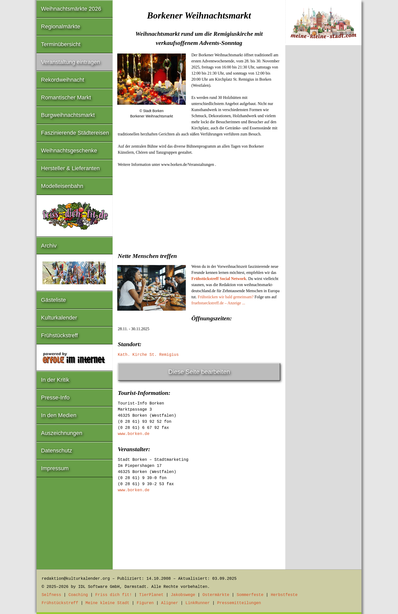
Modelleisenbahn (62, 186)
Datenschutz (56, 450)
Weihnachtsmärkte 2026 (71, 9)
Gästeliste (53, 300)
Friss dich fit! (113, 595)
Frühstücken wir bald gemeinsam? (226, 297)
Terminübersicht (60, 44)
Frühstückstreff (59, 335)
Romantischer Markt (66, 97)
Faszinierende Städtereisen (75, 133)
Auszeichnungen (61, 433)
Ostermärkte (216, 595)
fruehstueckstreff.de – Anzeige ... (218, 303)
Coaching (78, 595)
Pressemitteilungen (239, 603)
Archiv (49, 245)
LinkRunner (198, 603)
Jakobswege (183, 595)
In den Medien (58, 415)
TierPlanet (151, 595)
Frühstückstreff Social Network (218, 278)
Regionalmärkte (60, 26)
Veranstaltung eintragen (70, 62)
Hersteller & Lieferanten (70, 168)
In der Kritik (55, 380)
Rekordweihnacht (62, 80)
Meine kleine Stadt (107, 603)
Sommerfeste (250, 595)
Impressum (55, 468)
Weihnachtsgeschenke (69, 150)
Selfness (51, 595)
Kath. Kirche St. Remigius (148, 355)
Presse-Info (55, 397)
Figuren (145, 603)
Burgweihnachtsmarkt (68, 115)
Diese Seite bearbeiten (199, 371)
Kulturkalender (59, 317)
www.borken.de (134, 434)
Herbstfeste (284, 595)
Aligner (169, 603)
